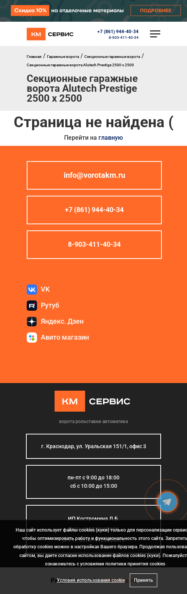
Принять (143, 580)
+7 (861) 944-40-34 (118, 31)
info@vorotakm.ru (94, 175)
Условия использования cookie (91, 580)
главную (110, 137)
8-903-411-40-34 (124, 37)
